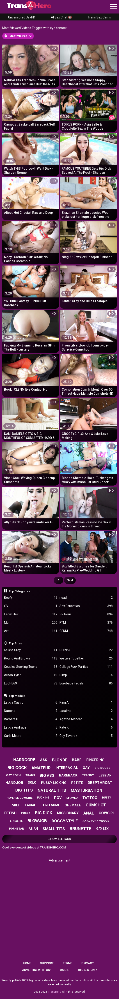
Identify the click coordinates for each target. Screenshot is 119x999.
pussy (25, 812)
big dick (43, 812)
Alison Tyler (30, 675)
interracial (66, 768)
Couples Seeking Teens (30, 667)
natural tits (52, 790)
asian (33, 828)
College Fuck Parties (86, 667)
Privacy (87, 963)
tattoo (89, 798)
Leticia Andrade (30, 727)
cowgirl (107, 813)
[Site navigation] (113, 6)
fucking (43, 797)
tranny (88, 775)
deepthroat (100, 782)
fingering (95, 760)
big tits (24, 790)
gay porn (13, 775)
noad (86, 598)
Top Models (17, 696)
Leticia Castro (30, 702)
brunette (81, 828)
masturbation (86, 790)
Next (70, 580)
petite (77, 783)
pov (58, 798)
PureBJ (86, 650)
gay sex (102, 828)
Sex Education (86, 606)
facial (30, 805)
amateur (41, 767)
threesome (50, 805)
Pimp (86, 675)
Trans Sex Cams (99, 17)
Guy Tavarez (86, 736)
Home (27, 963)
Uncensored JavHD (21, 17)
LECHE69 (30, 683)
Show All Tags (59, 839)
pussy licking (53, 783)
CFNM (86, 631)
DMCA (64, 970)
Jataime (86, 711)
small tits (54, 828)
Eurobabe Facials (86, 683)
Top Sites (15, 643)
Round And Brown (30, 658)
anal (88, 813)
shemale (73, 805)
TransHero (54, 991)
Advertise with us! (36, 970)
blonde (59, 760)
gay (86, 768)
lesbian (105, 775)
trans (30, 775)
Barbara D (30, 719)
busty (106, 797)
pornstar (16, 828)
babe (77, 760)
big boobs (102, 768)
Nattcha (30, 711)
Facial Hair (30, 614)
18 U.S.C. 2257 (87, 970)
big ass (47, 775)
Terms (67, 963)
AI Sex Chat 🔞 (61, 17)
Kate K (86, 727)
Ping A (86, 702)
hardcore (24, 759)
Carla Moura (30, 736)
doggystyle (65, 821)
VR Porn (86, 614)
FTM (86, 623)
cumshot (96, 805)
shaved (72, 797)
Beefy (30, 598)
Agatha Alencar (86, 719)
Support (47, 963)
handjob (14, 782)
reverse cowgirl (19, 797)
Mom (30, 623)
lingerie (16, 821)
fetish (10, 813)
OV (30, 606)
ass (43, 760)
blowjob (37, 820)
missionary (68, 813)
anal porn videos (95, 820)
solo (32, 782)
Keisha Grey (30, 650)
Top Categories (19, 591)
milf (16, 805)
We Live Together (86, 658)
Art (30, 631)
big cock (17, 767)
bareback (68, 775)
